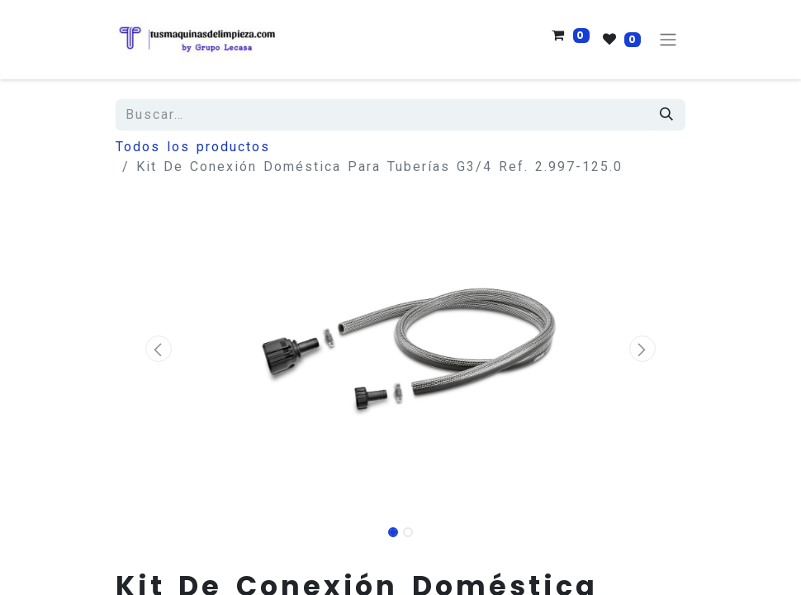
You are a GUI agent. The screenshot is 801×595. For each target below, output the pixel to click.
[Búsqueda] (667, 115)
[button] (158, 349)
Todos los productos (193, 147)
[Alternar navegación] (668, 40)
